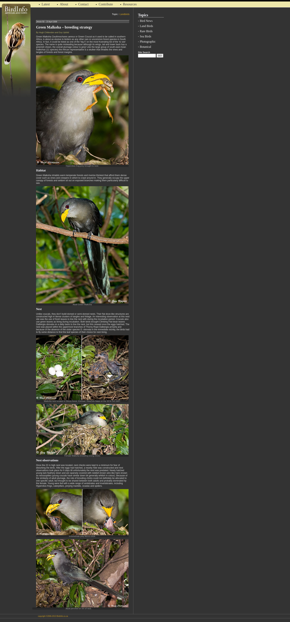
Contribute (106, 4)
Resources (130, 4)
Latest (46, 4)
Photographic (148, 41)
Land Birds (146, 26)
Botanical (145, 46)
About (64, 4)
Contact (83, 4)
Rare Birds (146, 31)
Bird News (146, 20)
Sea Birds (145, 36)
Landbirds (124, 14)
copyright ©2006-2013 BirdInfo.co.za (53, 616)
